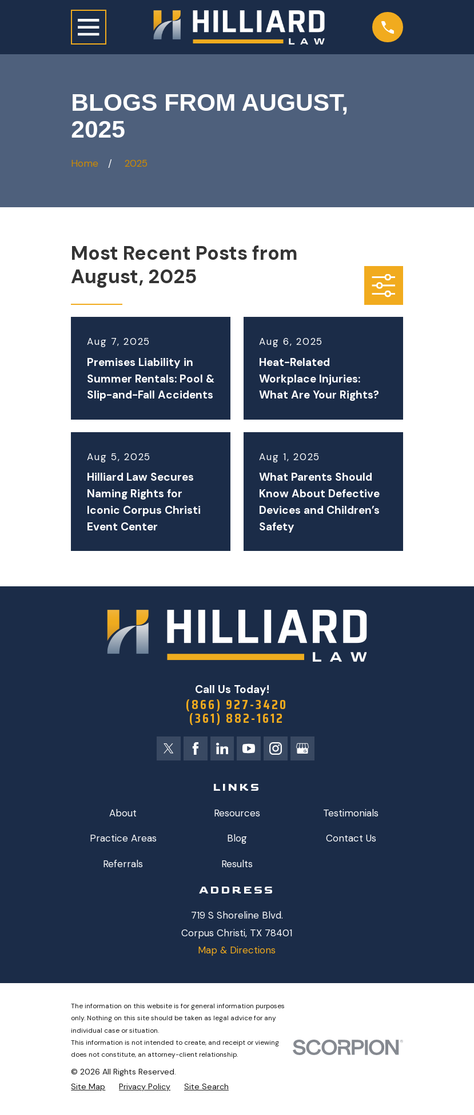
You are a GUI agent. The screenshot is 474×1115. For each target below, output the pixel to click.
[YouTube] (249, 751)
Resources (237, 816)
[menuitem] (88, 1090)
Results (237, 867)
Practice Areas (123, 841)
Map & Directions (237, 953)
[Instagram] (277, 751)
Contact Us (351, 841)
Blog (237, 841)
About (123, 816)
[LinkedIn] (222, 751)
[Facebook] (194, 751)
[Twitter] (166, 751)
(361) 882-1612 (236, 720)
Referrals (123, 867)
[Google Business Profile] (305, 751)
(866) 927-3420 (237, 705)
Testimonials (351, 816)
